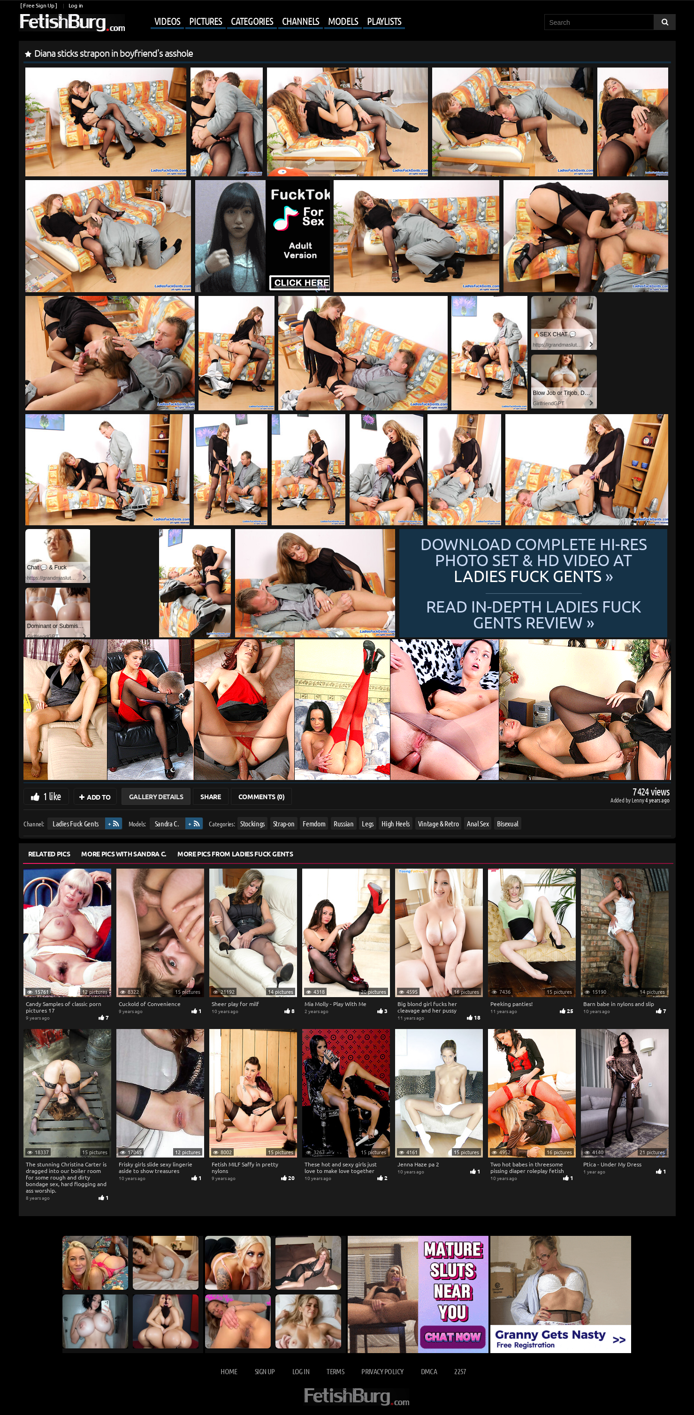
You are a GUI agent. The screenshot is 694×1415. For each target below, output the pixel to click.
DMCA (429, 1371)
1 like (52, 796)
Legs (368, 823)
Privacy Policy (382, 1371)
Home (229, 1371)
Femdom (314, 823)
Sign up (265, 1371)
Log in (76, 5)
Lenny (638, 800)
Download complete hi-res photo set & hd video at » (533, 560)
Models (343, 21)
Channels (300, 21)
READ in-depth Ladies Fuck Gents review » (533, 613)
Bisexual (507, 823)
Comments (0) (261, 796)
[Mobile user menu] (266, 21)
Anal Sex (477, 823)
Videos (167, 21)
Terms (335, 1371)
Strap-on (283, 823)
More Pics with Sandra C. (123, 853)
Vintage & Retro (438, 823)
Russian (343, 823)
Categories (252, 21)
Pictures (205, 21)
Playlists (384, 21)
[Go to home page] (72, 22)
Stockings (252, 823)
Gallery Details (156, 796)
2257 (460, 1371)
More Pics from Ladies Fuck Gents (235, 853)
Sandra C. (166, 823)
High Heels (395, 823)
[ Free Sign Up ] (38, 5)
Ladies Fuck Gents (75, 823)
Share (210, 796)
